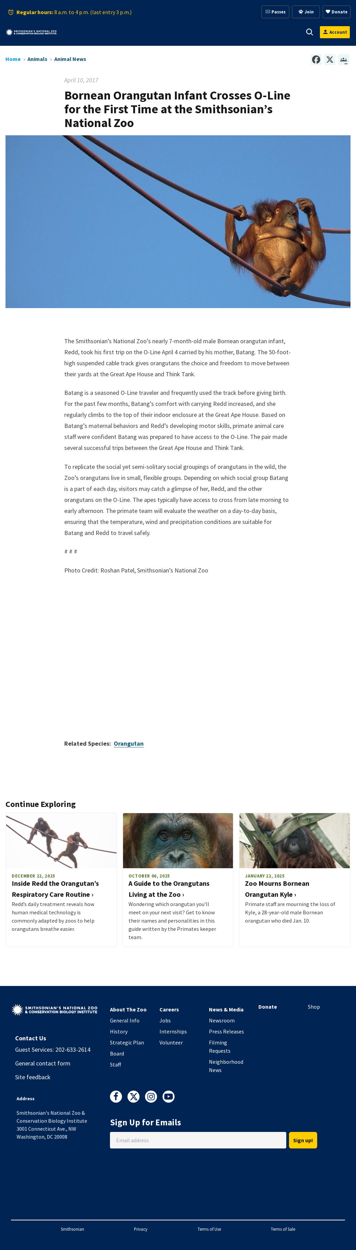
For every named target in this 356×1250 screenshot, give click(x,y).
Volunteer (171, 1042)
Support (149, 32)
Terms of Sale (283, 1229)
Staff (115, 1064)
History (118, 1031)
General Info (125, 1020)
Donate (267, 1006)
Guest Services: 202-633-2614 (52, 1049)
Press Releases (226, 1031)
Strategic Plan (127, 1042)
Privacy (140, 1229)
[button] (92, 32)
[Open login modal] (335, 32)
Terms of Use (209, 1229)
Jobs (165, 1020)
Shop (314, 1006)
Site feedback (33, 1077)
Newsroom (222, 1020)
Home (13, 58)
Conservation (273, 32)
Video (177, 648)
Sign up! (303, 1140)
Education (230, 32)
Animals (114, 32)
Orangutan (129, 743)
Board (117, 1053)
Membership (188, 32)
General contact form (42, 1063)
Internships (173, 1031)
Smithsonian (72, 1229)
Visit (83, 32)
